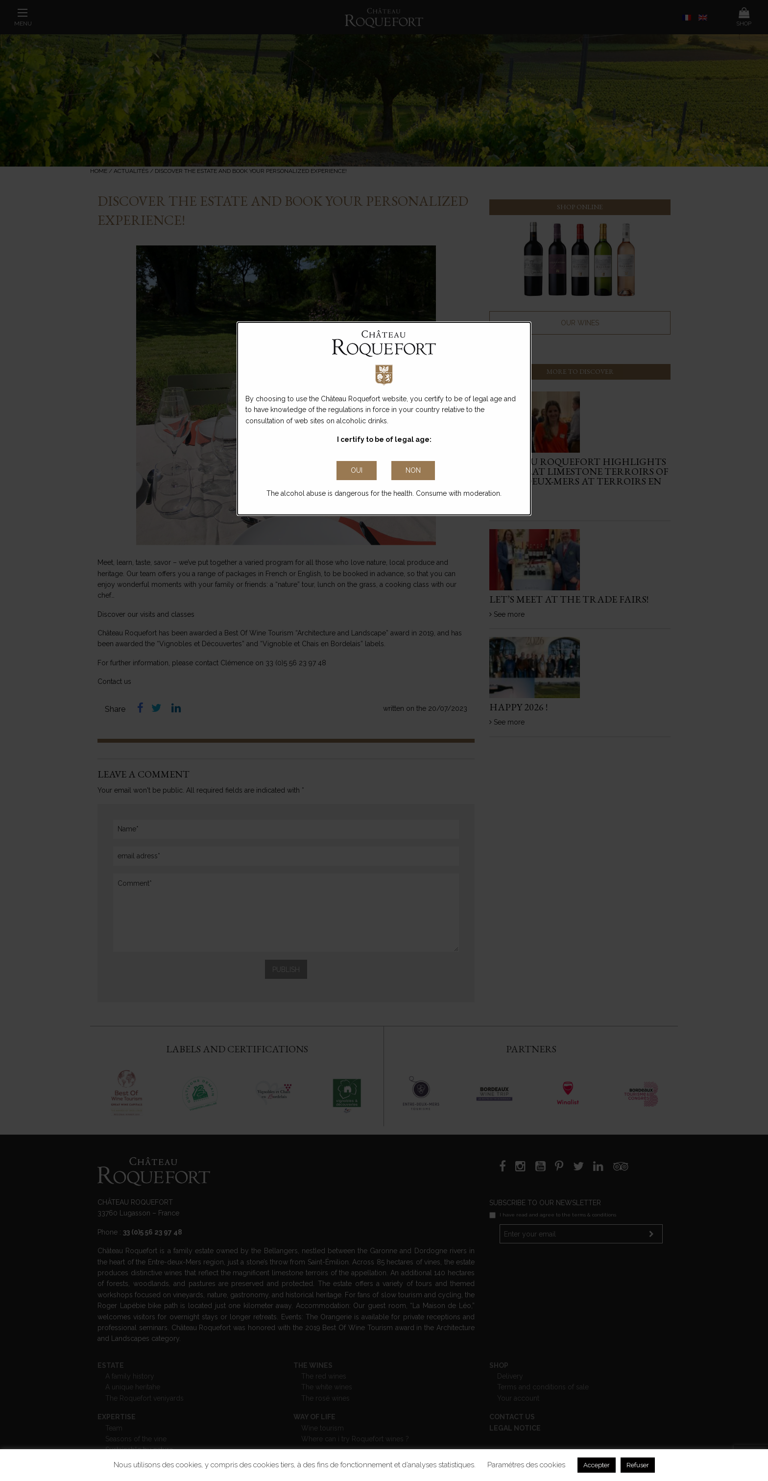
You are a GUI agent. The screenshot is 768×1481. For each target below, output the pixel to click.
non (413, 470)
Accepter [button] (596, 1465)
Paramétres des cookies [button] (526, 1464)
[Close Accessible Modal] (356, 471)
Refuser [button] (637, 1465)
